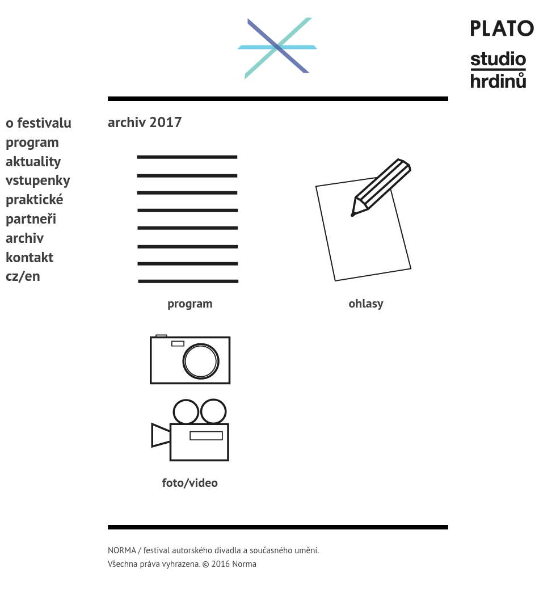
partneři (31, 218)
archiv (25, 237)
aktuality (33, 161)
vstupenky (38, 179)
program (32, 141)
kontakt (29, 256)
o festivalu (38, 122)
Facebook (13, 315)
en (32, 275)
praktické (35, 199)
